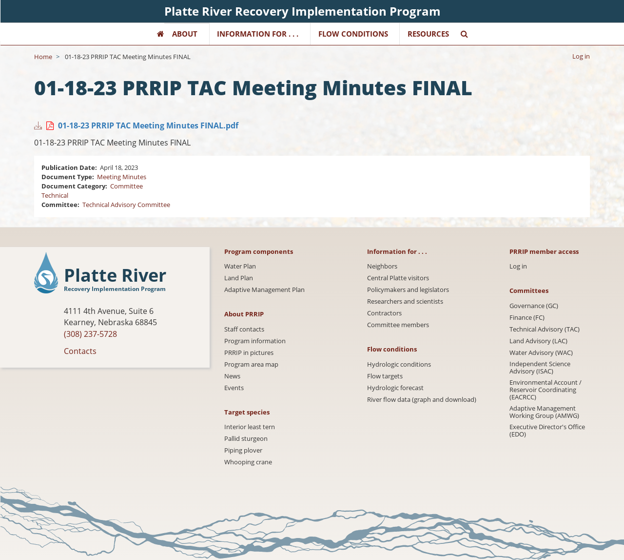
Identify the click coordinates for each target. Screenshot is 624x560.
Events (234, 388)
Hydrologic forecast (395, 388)
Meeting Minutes (121, 176)
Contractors (384, 313)
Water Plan (240, 266)
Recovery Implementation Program (115, 289)
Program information (255, 341)
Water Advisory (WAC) (541, 352)
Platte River (115, 275)
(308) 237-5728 (90, 334)
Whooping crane (248, 462)
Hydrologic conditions (399, 364)
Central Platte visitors (398, 278)
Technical (54, 195)
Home (43, 56)
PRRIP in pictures (248, 352)
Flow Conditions (353, 34)
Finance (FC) (527, 317)
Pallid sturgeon (246, 438)
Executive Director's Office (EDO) (547, 430)
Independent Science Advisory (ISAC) (539, 367)
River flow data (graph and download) (421, 399)
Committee (126, 186)
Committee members (398, 325)
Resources (428, 34)
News (232, 376)
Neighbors (382, 266)
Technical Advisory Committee (126, 204)
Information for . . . (257, 34)
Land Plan (238, 278)
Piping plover (243, 450)
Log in (581, 56)
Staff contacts (244, 329)
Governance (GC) (533, 306)
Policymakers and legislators (408, 289)
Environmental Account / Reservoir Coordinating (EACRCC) (545, 390)
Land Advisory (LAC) (538, 341)
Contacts (80, 351)
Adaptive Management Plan (264, 289)
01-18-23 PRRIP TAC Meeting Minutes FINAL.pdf (148, 125)
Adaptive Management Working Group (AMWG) (544, 412)
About (184, 34)
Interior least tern (249, 427)
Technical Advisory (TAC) (544, 329)
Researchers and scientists (405, 301)
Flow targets (385, 376)
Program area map (251, 364)
